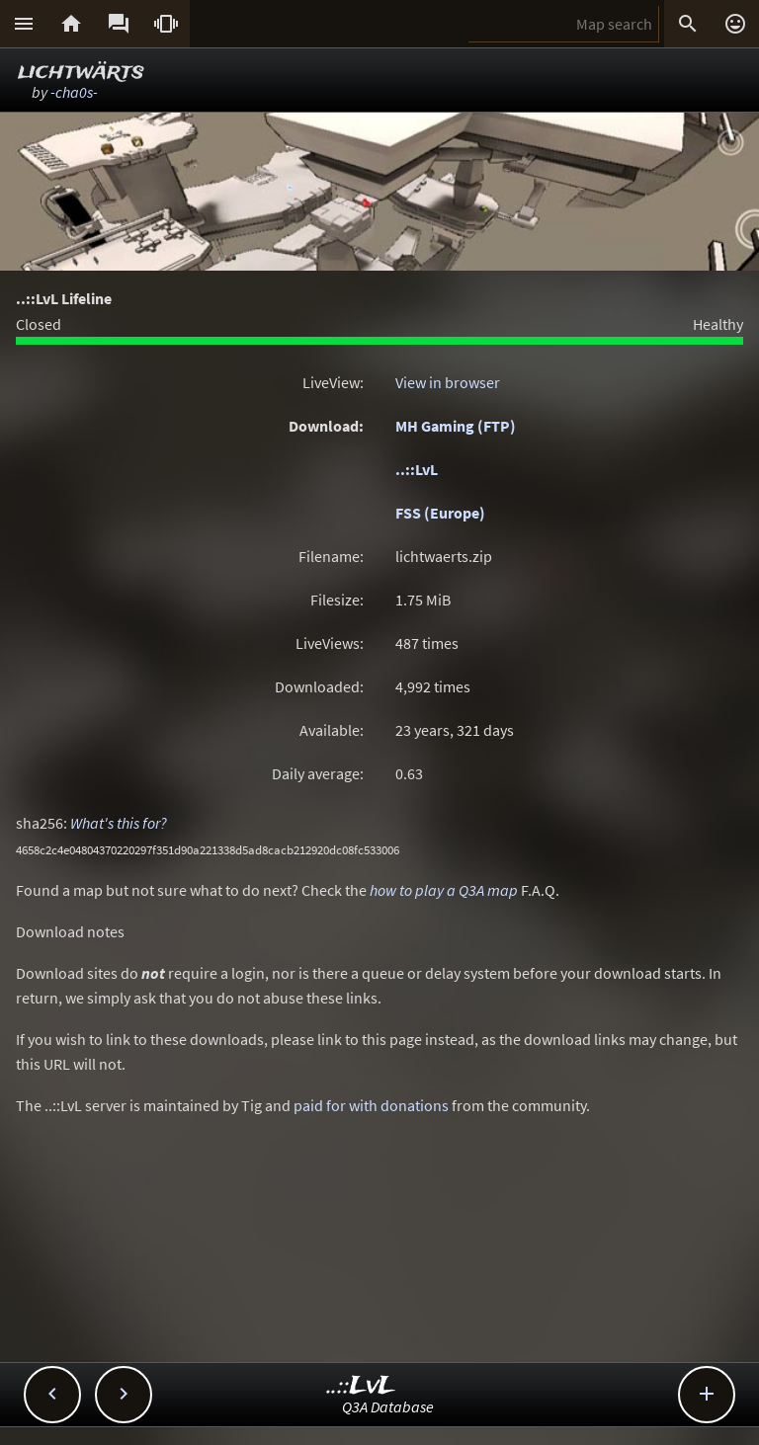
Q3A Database (388, 1406)
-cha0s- (74, 92)
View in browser (447, 382)
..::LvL (416, 469)
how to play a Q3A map (444, 890)
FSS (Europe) (440, 512)
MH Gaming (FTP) (455, 426)
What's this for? (118, 823)
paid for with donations (371, 1105)
